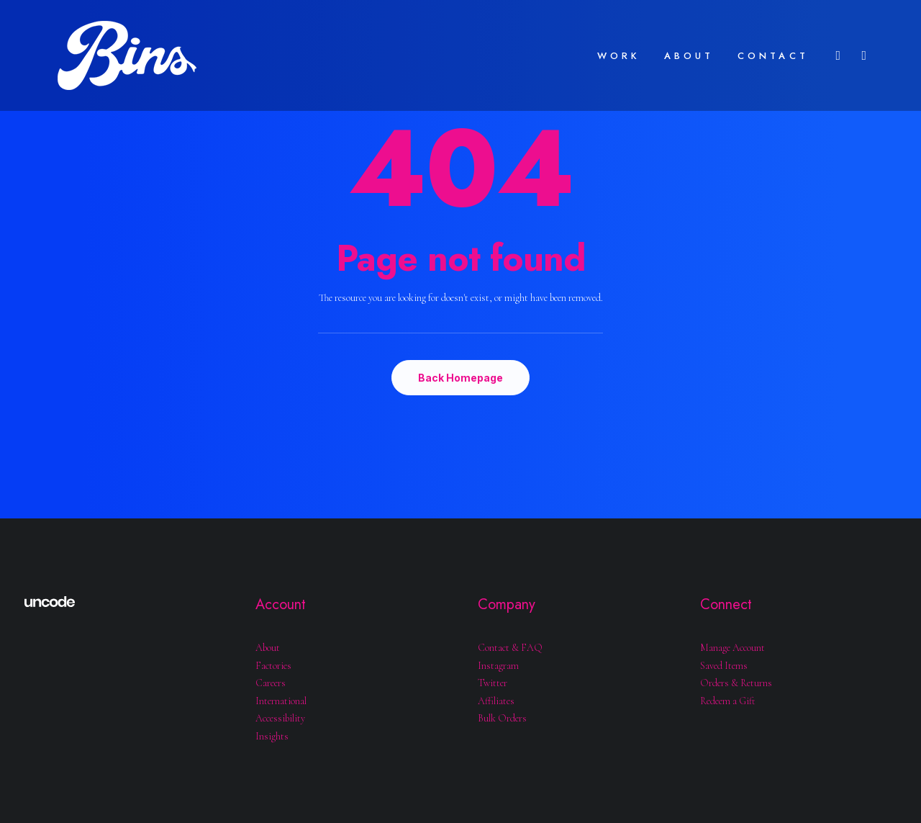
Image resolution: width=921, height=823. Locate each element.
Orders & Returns (736, 683)
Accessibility (280, 718)
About (267, 648)
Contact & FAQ (510, 648)
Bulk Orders (502, 718)
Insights (272, 736)
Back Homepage (460, 378)
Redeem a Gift (728, 701)
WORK (619, 56)
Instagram (498, 666)
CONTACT (773, 56)
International (281, 701)
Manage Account (732, 648)
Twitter (492, 683)
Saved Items (724, 666)
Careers (270, 683)
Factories (273, 666)
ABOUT (689, 56)
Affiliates (496, 701)
